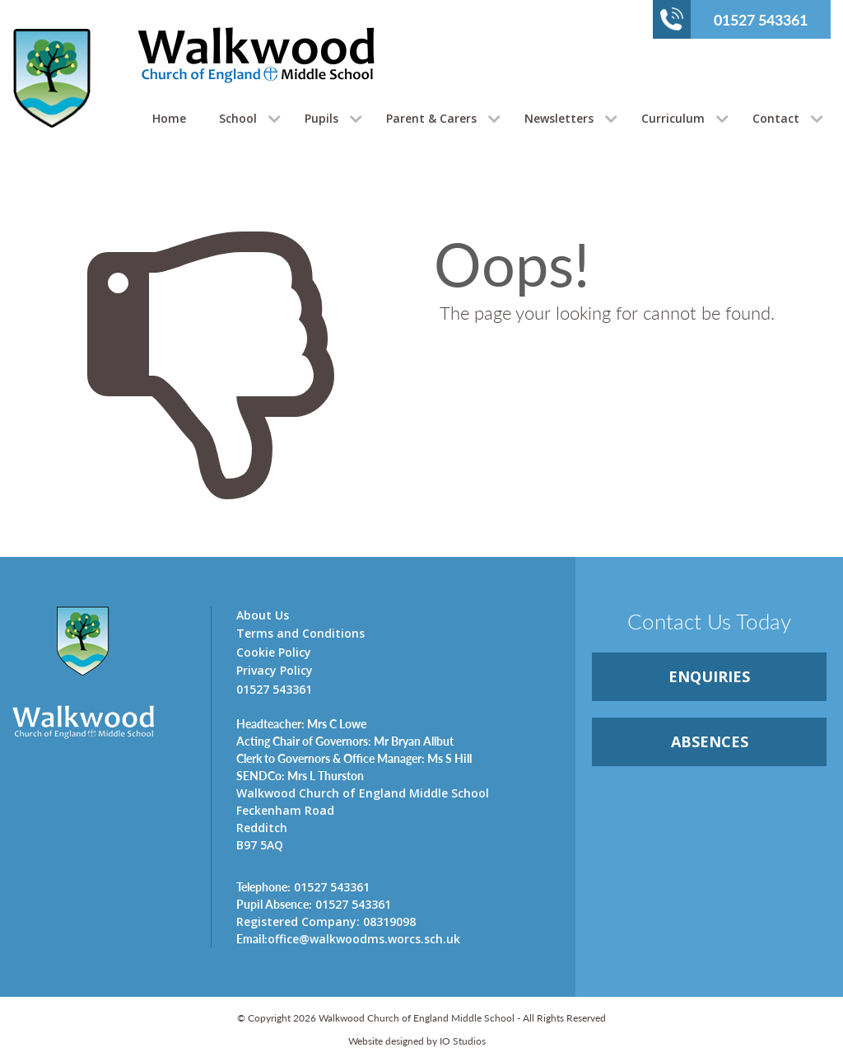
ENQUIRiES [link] (709, 676)
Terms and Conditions (300, 633)
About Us (262, 615)
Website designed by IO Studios (417, 1041)
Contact (775, 118)
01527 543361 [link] (303, 886)
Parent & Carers (431, 118)
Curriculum (673, 118)
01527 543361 (734, 18)
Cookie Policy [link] (273, 652)
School (238, 118)
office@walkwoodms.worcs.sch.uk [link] (348, 938)
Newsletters (559, 118)
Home (169, 118)
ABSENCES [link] (709, 741)
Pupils (321, 118)
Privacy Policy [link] (274, 670)
